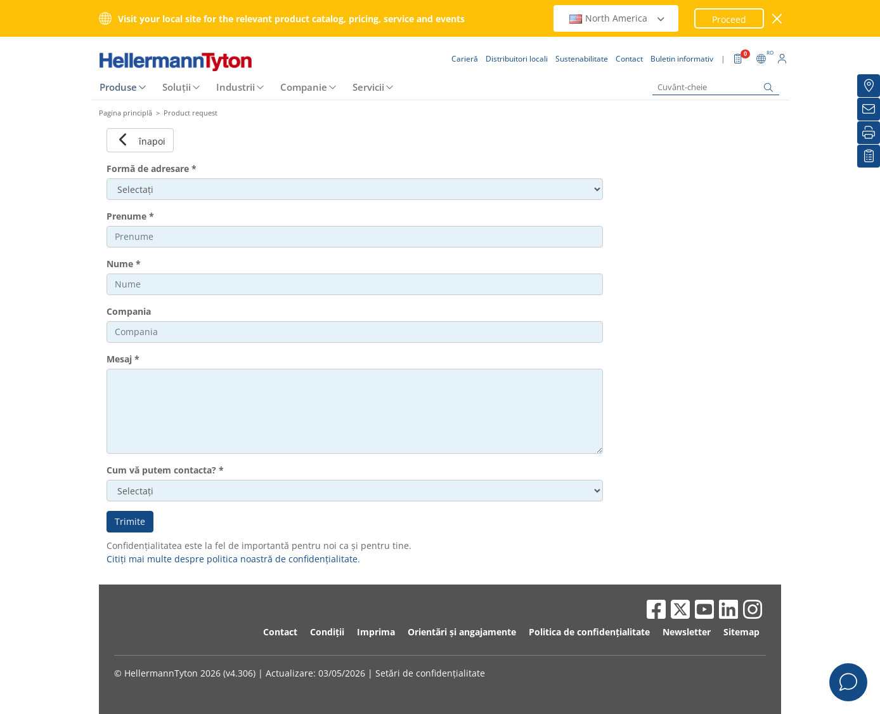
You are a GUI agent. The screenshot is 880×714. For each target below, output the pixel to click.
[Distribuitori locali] (868, 85)
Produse (118, 87)
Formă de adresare (152, 168)
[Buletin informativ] (868, 109)
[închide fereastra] (777, 18)
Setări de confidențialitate (430, 673)
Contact (280, 632)
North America (617, 18)
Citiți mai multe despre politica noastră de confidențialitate (232, 559)
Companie (303, 87)
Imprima (376, 632)
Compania (129, 311)
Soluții (176, 87)
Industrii (235, 87)
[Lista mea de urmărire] (868, 156)
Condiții (327, 632)
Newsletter (687, 632)
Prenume (130, 216)
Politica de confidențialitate (589, 632)
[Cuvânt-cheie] (715, 87)
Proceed (729, 19)
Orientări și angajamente (462, 632)
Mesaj (123, 359)
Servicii (368, 87)
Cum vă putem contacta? (165, 470)
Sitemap (741, 632)
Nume (124, 264)
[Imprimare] (868, 132)
